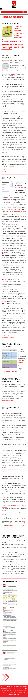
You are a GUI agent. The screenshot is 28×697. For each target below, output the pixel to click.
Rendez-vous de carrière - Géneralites (19, 28)
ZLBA (18, 694)
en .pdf (23, 518)
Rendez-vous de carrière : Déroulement (19, 35)
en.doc (17, 518)
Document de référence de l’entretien (16, 211)
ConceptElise (12, 694)
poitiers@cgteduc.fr (20, 690)
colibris (10, 489)
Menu (2, 9)
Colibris (3, 471)
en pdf (23, 522)
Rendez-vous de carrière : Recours (12, 44)
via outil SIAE (10, 197)
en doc (16, 522)
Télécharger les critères (7, 400)
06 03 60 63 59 (5, 690)
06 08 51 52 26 (21, 688)
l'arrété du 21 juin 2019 (19, 187)
